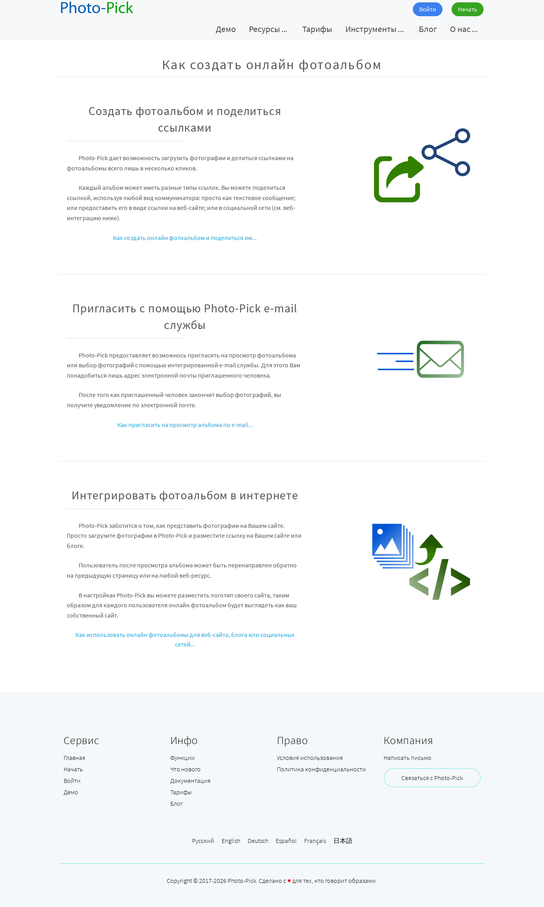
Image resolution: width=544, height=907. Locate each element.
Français (315, 841)
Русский (203, 841)
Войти (427, 9)
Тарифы (181, 792)
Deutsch (258, 841)
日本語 (342, 841)
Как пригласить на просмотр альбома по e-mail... (185, 425)
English (231, 841)
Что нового (185, 769)
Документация (190, 780)
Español (286, 841)
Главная (74, 758)
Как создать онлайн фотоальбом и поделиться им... (185, 238)
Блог (176, 803)
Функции (182, 758)
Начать (467, 9)
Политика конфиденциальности (321, 769)
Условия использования (310, 758)
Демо (71, 792)
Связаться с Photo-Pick (432, 778)
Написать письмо (407, 758)
